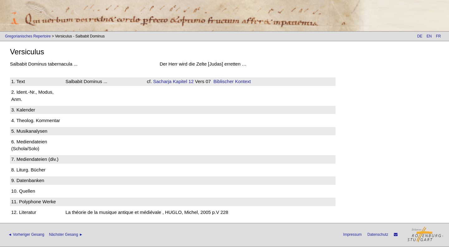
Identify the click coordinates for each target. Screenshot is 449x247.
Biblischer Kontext (232, 81)
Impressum (352, 234)
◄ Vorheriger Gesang (26, 234)
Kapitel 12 (182, 81)
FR (438, 36)
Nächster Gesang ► (66, 234)
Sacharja (162, 81)
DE (419, 36)
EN (429, 36)
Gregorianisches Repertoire (28, 36)
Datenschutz (377, 234)
